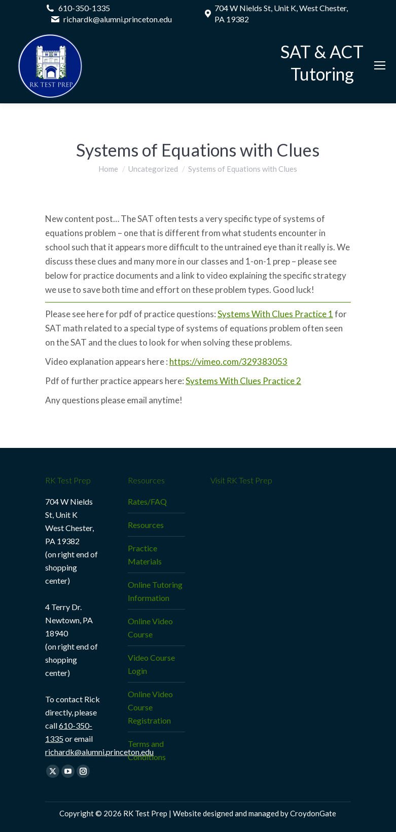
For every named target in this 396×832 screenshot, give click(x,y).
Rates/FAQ (147, 501)
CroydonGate (313, 813)
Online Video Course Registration (150, 707)
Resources (146, 525)
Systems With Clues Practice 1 (275, 314)
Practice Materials (145, 554)
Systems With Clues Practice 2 (243, 380)
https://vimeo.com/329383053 (228, 361)
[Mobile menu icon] (380, 65)
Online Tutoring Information (155, 591)
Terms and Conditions (147, 750)
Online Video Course (150, 627)
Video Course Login (151, 664)
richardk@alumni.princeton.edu (99, 752)
